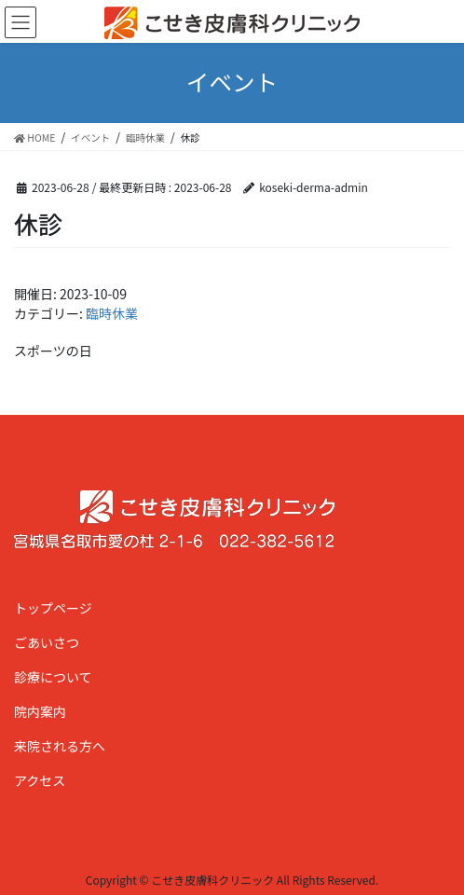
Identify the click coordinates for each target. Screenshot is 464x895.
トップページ (53, 608)
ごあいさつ (46, 642)
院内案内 (40, 711)
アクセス (39, 780)
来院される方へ (59, 746)
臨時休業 (112, 313)
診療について (53, 677)
